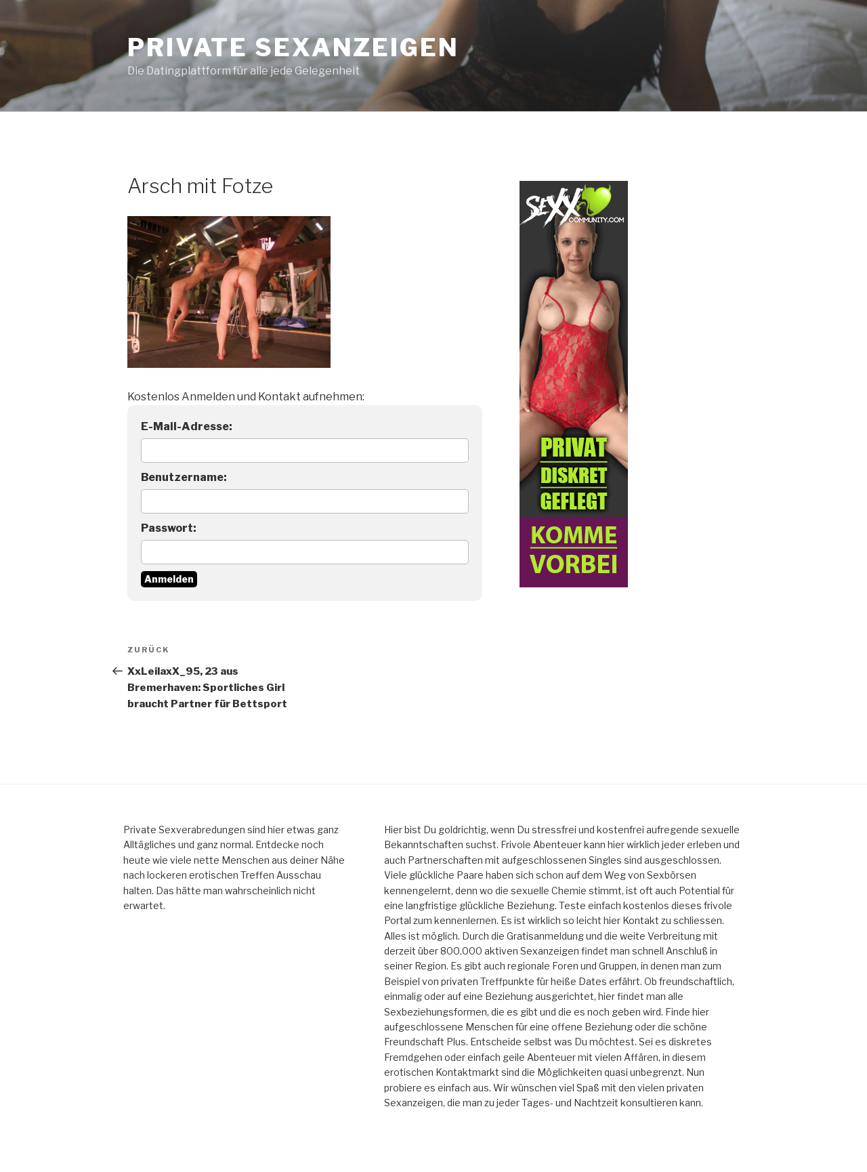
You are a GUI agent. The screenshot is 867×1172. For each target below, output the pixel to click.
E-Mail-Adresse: (186, 426)
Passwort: (168, 528)
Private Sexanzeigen (293, 47)
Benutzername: (184, 477)
